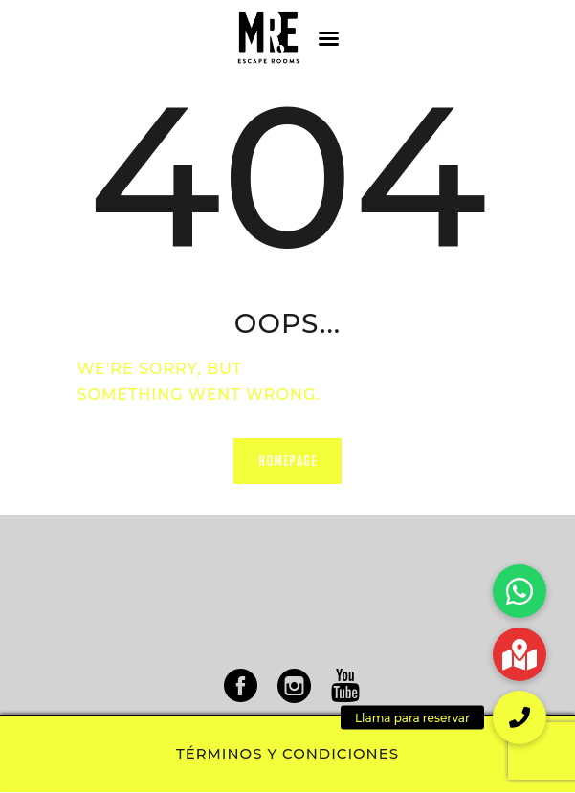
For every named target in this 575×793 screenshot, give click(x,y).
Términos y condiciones (287, 753)
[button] (519, 717)
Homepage (288, 461)
